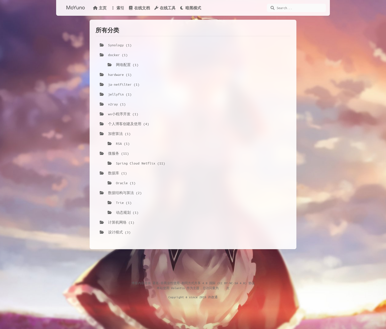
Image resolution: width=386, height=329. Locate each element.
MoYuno (75, 8)
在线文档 (139, 8)
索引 (117, 8)
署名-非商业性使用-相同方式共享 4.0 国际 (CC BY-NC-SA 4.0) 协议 (203, 283)
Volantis (178, 288)
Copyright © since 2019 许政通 (193, 297)
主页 (100, 8)
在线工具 (165, 8)
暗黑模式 (190, 8)
